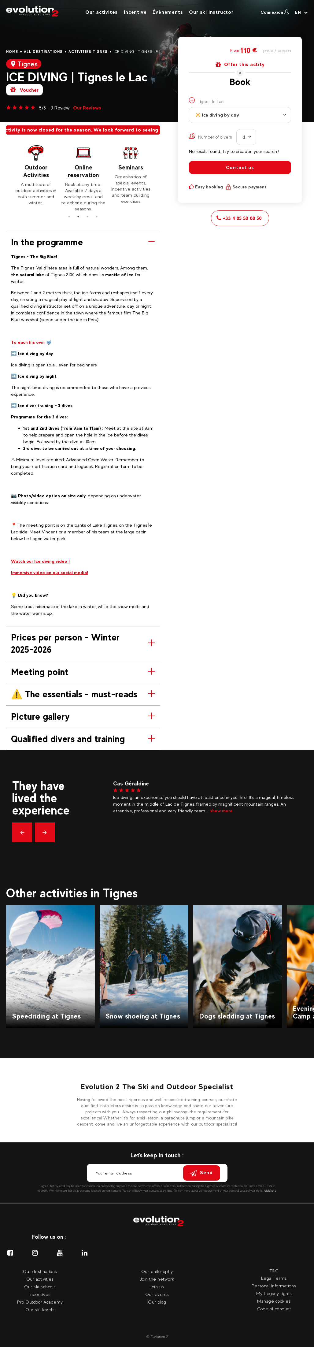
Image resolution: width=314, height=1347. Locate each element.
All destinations (43, 52)
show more (221, 810)
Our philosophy (157, 1271)
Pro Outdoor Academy (40, 1301)
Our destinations (40, 1271)
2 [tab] (78, 216)
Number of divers (210, 136)
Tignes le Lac (206, 100)
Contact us (240, 167)
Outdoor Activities (36, 171)
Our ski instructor (211, 12)
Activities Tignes (87, 52)
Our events (157, 1294)
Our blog (157, 1301)
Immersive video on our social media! (49, 572)
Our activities (40, 1279)
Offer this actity (240, 64)
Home (12, 52)
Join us (157, 1286)
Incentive (135, 12)
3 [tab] (87, 216)
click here (270, 1190)
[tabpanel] (36, 175)
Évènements (168, 12)
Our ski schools (40, 1286)
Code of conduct (274, 1308)
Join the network (157, 1279)
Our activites (101, 12)
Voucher (24, 90)
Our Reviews (87, 108)
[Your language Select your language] (301, 12)
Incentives (40, 1294)
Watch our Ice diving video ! (40, 561)
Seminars (130, 167)
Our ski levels (39, 1309)
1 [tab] (69, 216)
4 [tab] (97, 216)
